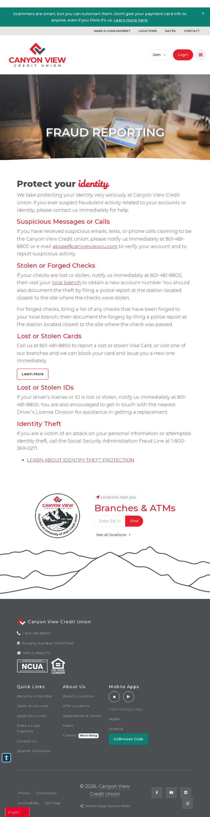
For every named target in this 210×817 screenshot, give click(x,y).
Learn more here (131, 20)
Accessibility (28, 803)
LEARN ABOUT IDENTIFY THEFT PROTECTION (80, 460)
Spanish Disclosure (34, 750)
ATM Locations (76, 705)
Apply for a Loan (31, 715)
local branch (66, 283)
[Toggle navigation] (200, 54)
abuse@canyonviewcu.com (85, 246)
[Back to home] (37, 54)
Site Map (53, 803)
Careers (81, 735)
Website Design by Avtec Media (107, 806)
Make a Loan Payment (28, 728)
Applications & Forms (82, 715)
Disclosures (46, 793)
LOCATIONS (148, 31)
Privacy (24, 793)
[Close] (203, 13)
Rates (68, 725)
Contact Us (27, 741)
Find (134, 521)
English (13, 812)
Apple (114, 719)
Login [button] (183, 54)
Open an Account (33, 705)
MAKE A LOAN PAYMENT (112, 31)
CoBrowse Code (128, 739)
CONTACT (192, 31)
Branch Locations (78, 696)
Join (157, 54)
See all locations (113, 534)
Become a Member (35, 696)
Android (116, 729)
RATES (170, 31)
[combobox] (17, 812)
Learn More (32, 374)
